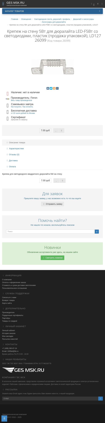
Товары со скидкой (9, 321)
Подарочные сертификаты (12, 315)
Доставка (12, 160)
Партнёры (6, 318)
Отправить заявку (52, 204)
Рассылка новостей (10, 339)
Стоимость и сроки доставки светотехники (19, 285)
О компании (7, 280)
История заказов (8, 333)
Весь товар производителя (21, 100)
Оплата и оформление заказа (14, 282)
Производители (8, 312)
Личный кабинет (8, 331)
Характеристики (15, 148)
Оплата (11, 166)
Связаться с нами (9, 297)
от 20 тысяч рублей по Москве (23, 113)
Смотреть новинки (52, 258)
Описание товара (15, 142)
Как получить (16, 107)
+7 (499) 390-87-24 (9, 348)
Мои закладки (7, 336)
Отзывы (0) (12, 154)
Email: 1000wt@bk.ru (10, 351)
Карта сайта (7, 303)
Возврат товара (8, 300)
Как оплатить (28, 107)
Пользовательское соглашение (14, 288)
